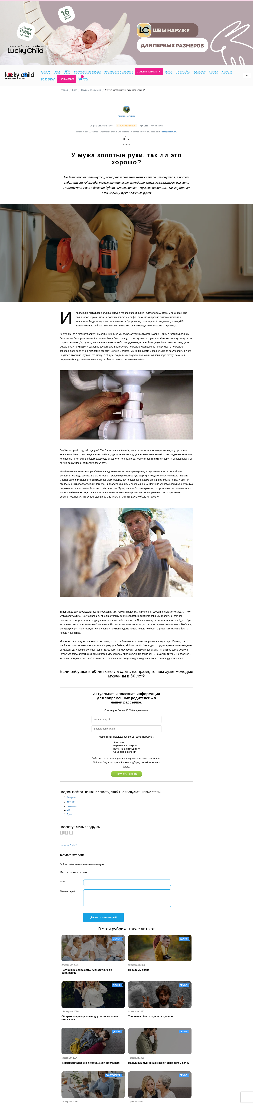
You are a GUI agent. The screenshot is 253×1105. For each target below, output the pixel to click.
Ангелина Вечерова (126, 116)
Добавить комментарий (103, 917)
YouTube (71, 801)
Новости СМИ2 (68, 845)
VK (68, 810)
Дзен (69, 814)
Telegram (71, 797)
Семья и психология (126, 752)
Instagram (72, 805)
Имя (62, 881)
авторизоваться (169, 132)
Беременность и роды (126, 745)
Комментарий (67, 891)
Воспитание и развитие (126, 748)
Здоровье (126, 742)
